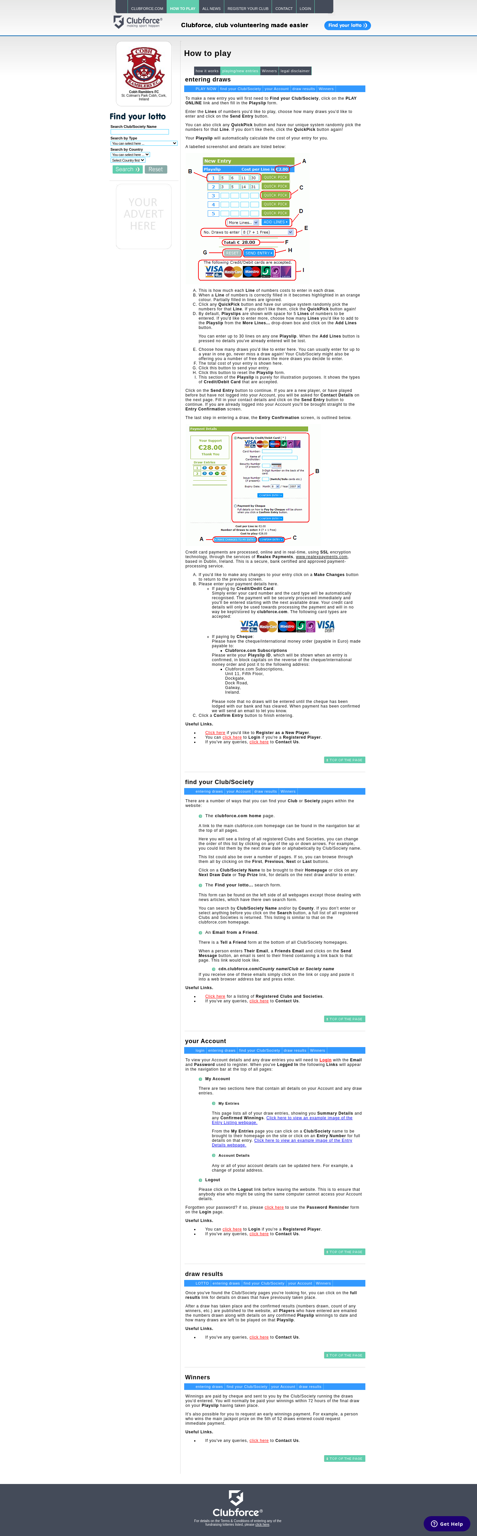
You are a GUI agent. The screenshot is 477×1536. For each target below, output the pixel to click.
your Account (277, 89)
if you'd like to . (258, 732)
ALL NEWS (211, 9)
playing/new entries (240, 71)
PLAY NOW (206, 89)
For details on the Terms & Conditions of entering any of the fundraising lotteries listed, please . (237, 1522)
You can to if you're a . (263, 737)
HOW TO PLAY (182, 9)
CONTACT (283, 9)
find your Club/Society (240, 89)
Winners (269, 71)
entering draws (209, 791)
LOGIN (305, 9)
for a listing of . (264, 996)
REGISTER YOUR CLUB (248, 9)
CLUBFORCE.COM (147, 9)
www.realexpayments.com (321, 557)
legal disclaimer (295, 71)
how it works (207, 71)
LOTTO (202, 1283)
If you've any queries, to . (252, 742)
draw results (303, 89)
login (200, 1050)
